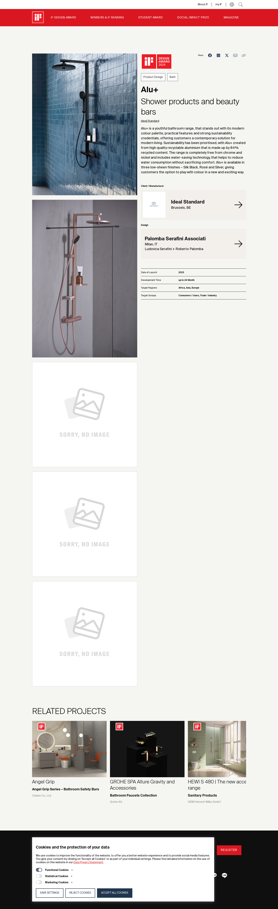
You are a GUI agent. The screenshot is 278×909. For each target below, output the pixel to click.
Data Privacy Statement (88, 862)
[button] (232, 4)
